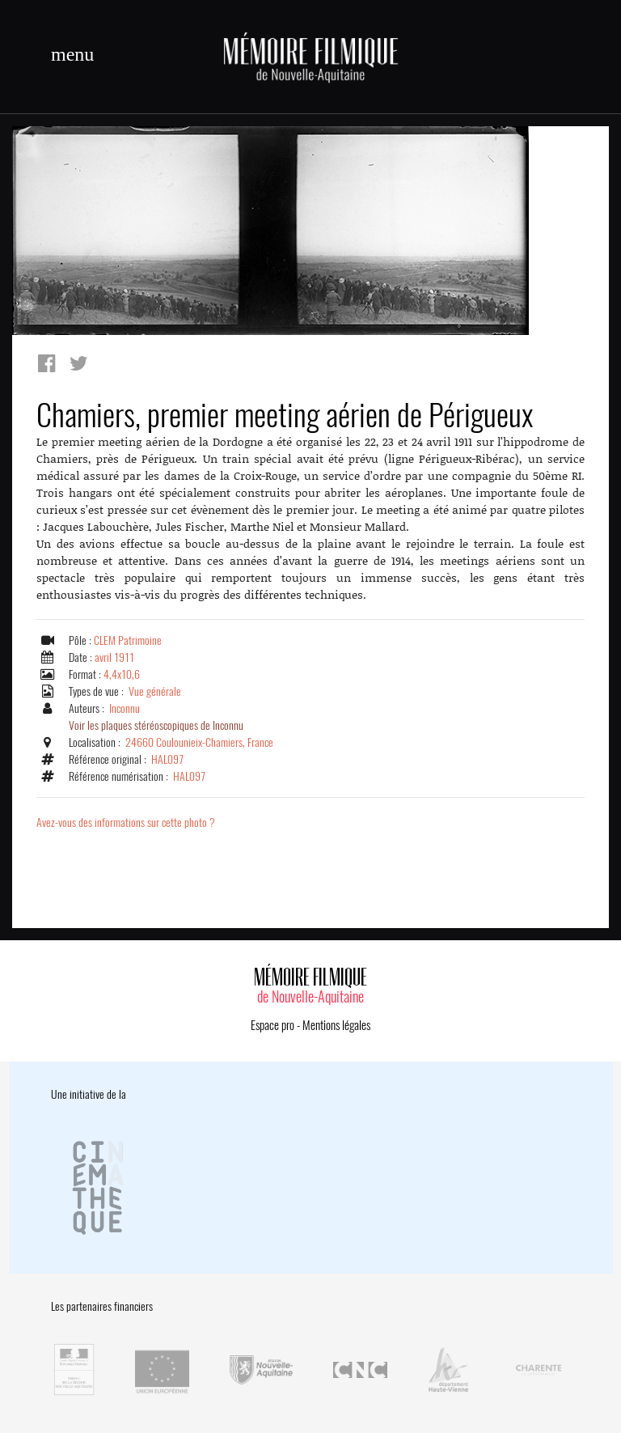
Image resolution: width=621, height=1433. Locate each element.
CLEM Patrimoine (128, 640)
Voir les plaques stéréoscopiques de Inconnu (156, 725)
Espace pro (272, 1025)
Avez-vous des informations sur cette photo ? (125, 822)
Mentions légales (336, 1025)
